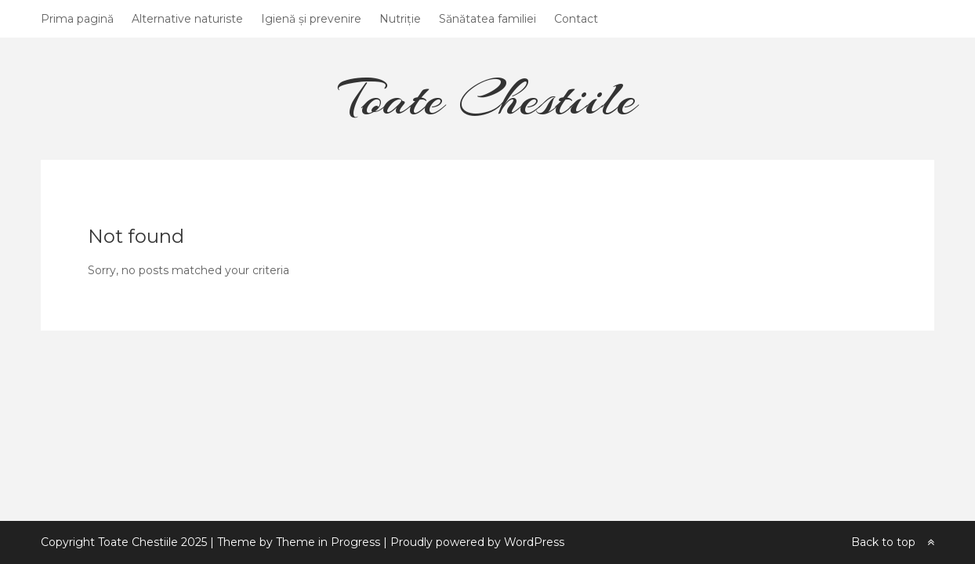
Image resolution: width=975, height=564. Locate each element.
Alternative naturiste (187, 19)
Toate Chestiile (487, 97)
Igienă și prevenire (311, 19)
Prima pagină (77, 19)
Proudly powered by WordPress (477, 542)
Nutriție (400, 19)
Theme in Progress (328, 542)
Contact (576, 19)
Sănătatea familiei (487, 19)
